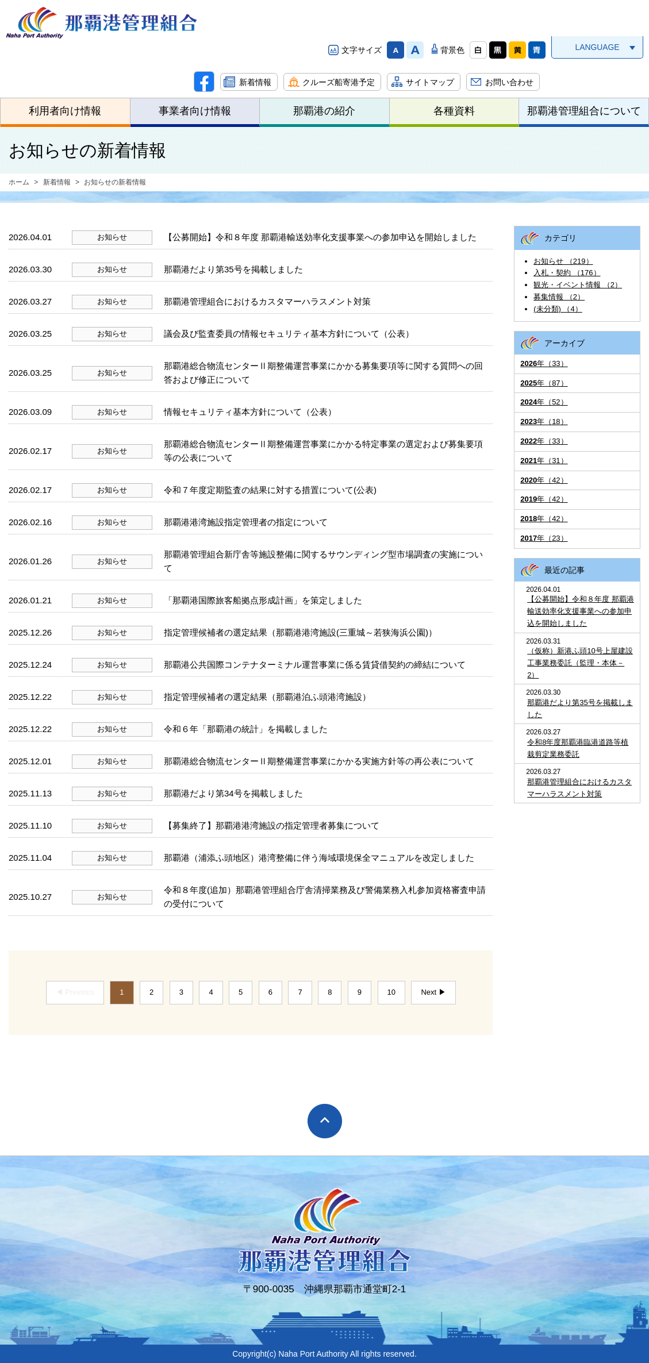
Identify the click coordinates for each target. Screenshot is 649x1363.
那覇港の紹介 (324, 111)
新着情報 (255, 82)
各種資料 (454, 111)
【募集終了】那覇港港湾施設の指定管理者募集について (271, 825)
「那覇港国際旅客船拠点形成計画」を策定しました (263, 600)
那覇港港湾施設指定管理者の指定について (246, 522)
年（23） (543, 538)
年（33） (543, 363)
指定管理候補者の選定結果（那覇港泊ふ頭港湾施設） (267, 697)
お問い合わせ (509, 82)
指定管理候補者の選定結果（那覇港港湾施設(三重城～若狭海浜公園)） (300, 632)
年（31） (543, 460)
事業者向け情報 (195, 111)
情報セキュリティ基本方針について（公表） (250, 412)
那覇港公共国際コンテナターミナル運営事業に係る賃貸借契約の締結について (315, 664)
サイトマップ (430, 82)
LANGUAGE (597, 47)
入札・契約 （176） (566, 272)
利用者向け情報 (65, 111)
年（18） (543, 421)
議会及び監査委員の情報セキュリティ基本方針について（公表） (289, 333)
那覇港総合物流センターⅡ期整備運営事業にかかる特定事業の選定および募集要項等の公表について (323, 451)
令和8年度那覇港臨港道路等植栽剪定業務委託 (577, 748)
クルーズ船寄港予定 (338, 82)
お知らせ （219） (563, 261)
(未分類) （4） (557, 309)
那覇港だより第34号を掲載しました (233, 793)
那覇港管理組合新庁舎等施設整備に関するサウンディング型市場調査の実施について (323, 561)
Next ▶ (433, 992)
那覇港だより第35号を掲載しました (233, 269)
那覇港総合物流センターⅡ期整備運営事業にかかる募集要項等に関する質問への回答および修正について (323, 372)
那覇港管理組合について (584, 111)
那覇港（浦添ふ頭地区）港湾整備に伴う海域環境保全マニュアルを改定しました (319, 858)
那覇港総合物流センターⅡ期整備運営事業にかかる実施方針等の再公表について (319, 761)
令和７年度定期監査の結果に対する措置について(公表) (270, 490)
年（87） (543, 383)
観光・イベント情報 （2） (577, 284)
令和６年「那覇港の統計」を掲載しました (246, 729)
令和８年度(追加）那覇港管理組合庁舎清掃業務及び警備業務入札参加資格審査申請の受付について (325, 896)
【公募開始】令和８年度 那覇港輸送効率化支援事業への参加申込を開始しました (320, 237)
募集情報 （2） (559, 296)
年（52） (543, 402)
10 (391, 992)
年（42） (543, 480)
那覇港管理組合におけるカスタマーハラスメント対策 (267, 301)
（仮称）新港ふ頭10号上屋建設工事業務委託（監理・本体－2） (579, 662)
